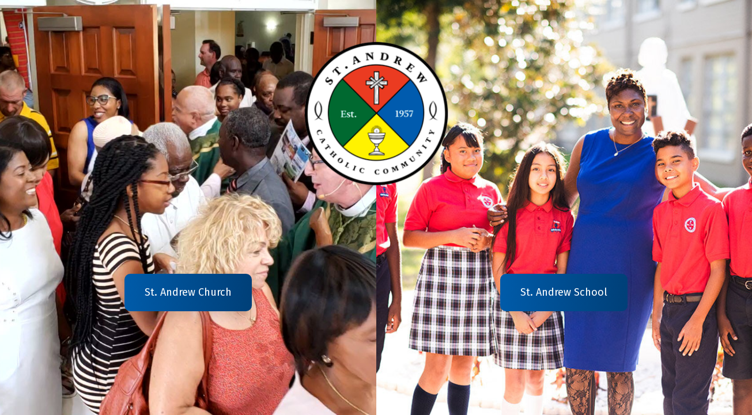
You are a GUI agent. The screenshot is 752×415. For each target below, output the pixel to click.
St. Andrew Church (188, 292)
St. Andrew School (563, 292)
